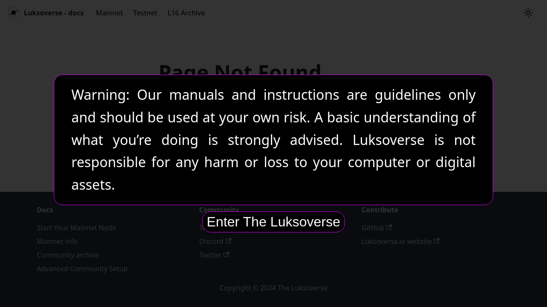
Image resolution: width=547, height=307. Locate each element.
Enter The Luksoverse (273, 221)
